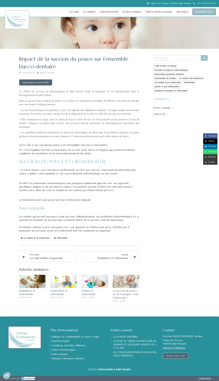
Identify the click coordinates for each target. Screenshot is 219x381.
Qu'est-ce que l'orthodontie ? (167, 86)
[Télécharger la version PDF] (35, 82)
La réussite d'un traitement (191, 78)
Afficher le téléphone (174, 347)
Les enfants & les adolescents (167, 82)
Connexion (204, 378)
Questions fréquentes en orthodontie (170, 90)
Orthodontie (189, 82)
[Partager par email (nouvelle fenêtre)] (210, 157)
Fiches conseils (161, 107)
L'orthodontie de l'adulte (165, 78)
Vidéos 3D (159, 114)
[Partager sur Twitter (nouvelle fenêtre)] (210, 141)
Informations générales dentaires (169, 74)
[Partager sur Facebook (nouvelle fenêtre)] (210, 136)
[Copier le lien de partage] (210, 162)
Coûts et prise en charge (165, 66)
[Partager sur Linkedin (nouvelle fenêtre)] (210, 146)
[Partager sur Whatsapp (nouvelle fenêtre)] (210, 151)
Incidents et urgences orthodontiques (171, 70)
